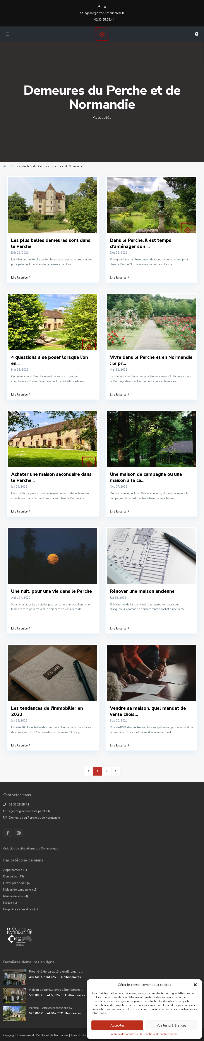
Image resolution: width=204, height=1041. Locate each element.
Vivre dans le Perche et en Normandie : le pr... (151, 360)
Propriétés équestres (18, 909)
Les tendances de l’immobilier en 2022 (47, 711)
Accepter (117, 1025)
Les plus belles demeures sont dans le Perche (50, 243)
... (73, 264)
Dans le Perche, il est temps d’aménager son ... (140, 243)
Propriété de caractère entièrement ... (56, 972)
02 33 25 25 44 (19, 805)
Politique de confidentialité (126, 1034)
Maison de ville (13, 896)
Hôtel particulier (14, 883)
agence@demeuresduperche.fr (29, 811)
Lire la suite (21, 277)
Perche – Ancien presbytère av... (51, 1008)
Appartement (12, 870)
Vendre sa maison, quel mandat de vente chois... (148, 711)
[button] (195, 985)
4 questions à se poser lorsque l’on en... (49, 360)
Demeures (10, 877)
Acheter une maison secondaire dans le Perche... (51, 477)
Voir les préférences (171, 1025)
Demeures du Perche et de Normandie (34, 818)
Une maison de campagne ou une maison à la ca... (146, 477)
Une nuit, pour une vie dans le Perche (51, 591)
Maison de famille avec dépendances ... (56, 990)
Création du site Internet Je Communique (30, 849)
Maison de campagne (17, 890)
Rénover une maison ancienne (142, 591)
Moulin (7, 903)
